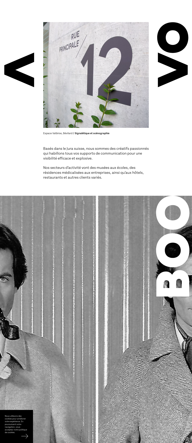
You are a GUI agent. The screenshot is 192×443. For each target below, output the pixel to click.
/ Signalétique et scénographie (91, 133)
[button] (19, 70)
